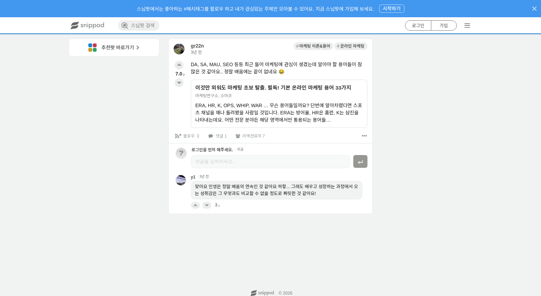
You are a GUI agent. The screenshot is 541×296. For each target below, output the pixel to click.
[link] (313, 46)
